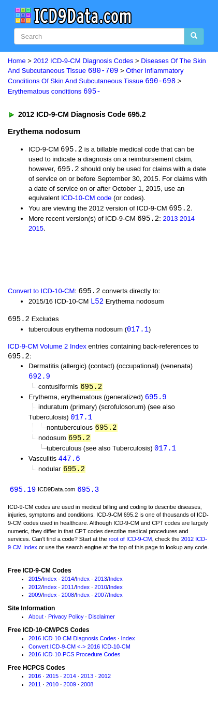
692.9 (39, 380)
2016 (34, 683)
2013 (170, 220)
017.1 (138, 332)
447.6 (69, 464)
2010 (100, 593)
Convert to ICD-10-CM (41, 293)
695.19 (23, 495)
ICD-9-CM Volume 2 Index (47, 349)
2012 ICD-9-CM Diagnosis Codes (84, 61)
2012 (34, 593)
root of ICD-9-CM (130, 546)
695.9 (156, 401)
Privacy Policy (65, 623)
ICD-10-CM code (86, 199)
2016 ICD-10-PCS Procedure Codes (74, 661)
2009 (34, 601)
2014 (187, 220)
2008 (68, 601)
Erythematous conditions (54, 92)
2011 (68, 593)
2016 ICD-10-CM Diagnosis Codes (72, 644)
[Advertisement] (83, 261)
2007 (100, 601)
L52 (97, 303)
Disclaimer (102, 623)
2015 (35, 230)
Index (50, 585)
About (35, 623)
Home (17, 61)
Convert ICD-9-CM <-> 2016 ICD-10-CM (79, 653)
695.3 (88, 495)
